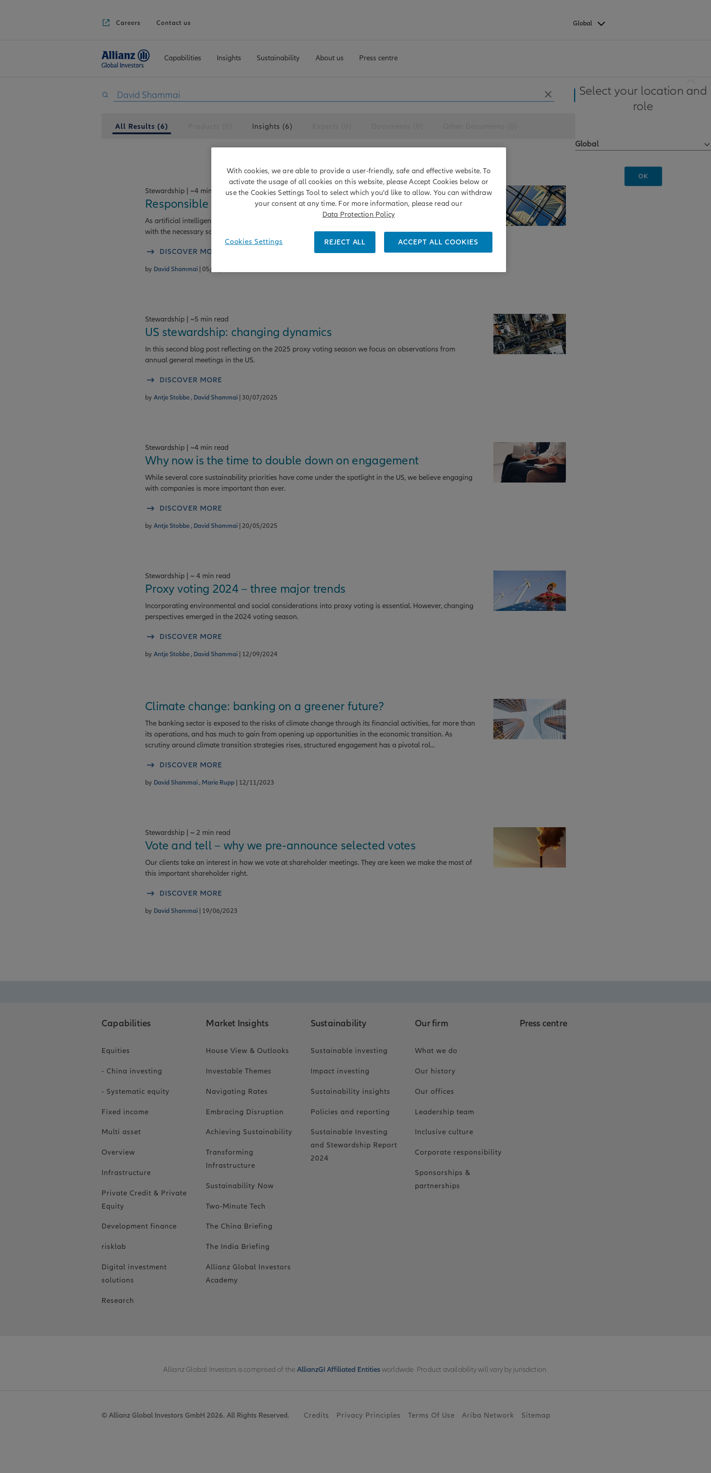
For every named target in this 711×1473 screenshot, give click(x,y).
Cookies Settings (254, 241)
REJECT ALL (344, 242)
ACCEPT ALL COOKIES (438, 242)
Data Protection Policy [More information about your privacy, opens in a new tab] (358, 214)
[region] (358, 209)
